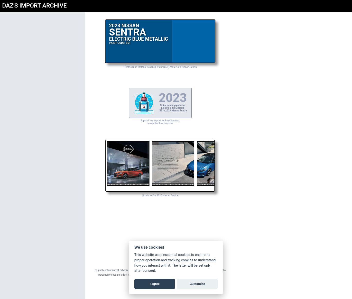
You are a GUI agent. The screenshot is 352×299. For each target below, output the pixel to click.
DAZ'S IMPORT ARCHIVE (34, 5)
